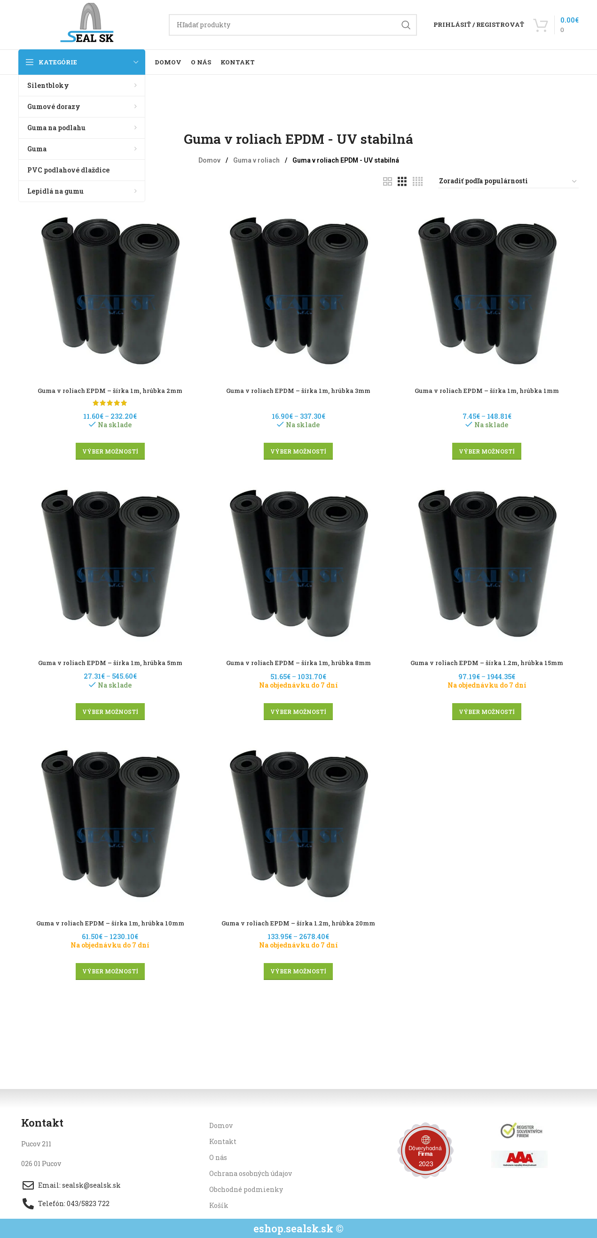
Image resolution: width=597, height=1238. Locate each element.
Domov (210, 160)
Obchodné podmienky (246, 1189)
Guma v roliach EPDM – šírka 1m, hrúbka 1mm (488, 387)
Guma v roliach (257, 160)
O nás (218, 1156)
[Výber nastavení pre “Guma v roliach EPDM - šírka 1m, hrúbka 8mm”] (298, 709)
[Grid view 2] (387, 182)
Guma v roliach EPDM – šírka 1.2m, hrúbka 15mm (488, 661)
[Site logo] (88, 23)
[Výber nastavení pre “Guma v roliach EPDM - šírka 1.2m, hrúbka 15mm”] (488, 709)
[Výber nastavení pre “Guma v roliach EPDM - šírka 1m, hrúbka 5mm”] (108, 709)
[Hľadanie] (293, 25)
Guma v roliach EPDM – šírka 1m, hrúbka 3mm (298, 387)
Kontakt (222, 1140)
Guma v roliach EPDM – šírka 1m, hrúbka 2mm (109, 387)
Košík (218, 1205)
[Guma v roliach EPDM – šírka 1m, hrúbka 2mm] (108, 288)
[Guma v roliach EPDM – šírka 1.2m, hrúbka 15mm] (488, 562)
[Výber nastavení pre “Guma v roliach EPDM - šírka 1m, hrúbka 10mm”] (108, 971)
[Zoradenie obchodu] (508, 181)
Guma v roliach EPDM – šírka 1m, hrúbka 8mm (298, 661)
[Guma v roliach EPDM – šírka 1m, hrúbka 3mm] (298, 288)
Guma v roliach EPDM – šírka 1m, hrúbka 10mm (108, 922)
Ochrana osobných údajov (250, 1173)
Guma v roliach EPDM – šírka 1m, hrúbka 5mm (109, 661)
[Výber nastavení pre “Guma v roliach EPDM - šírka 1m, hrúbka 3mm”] (298, 448)
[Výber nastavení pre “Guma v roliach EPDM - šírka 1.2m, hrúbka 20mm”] (298, 971)
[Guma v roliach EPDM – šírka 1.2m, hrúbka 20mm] (298, 823)
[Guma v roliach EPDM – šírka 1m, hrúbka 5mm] (108, 562)
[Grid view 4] (418, 182)
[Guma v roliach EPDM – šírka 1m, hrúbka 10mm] (108, 823)
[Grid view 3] (402, 182)
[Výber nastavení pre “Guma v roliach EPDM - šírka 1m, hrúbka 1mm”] (488, 448)
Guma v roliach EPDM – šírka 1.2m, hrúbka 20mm (299, 922)
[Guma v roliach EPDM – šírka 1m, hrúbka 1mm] (488, 288)
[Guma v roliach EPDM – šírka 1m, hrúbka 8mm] (298, 562)
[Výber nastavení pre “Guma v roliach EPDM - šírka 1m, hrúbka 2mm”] (108, 448)
